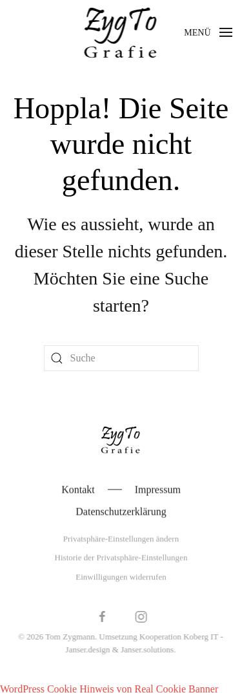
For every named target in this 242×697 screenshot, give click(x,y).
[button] (208, 32)
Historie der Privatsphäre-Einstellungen (121, 558)
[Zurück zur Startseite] (121, 32)
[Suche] (121, 358)
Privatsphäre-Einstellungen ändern (121, 539)
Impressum (158, 489)
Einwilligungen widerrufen (121, 577)
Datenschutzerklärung (121, 511)
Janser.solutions (146, 649)
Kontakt (78, 489)
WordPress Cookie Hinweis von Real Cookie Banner (109, 688)
